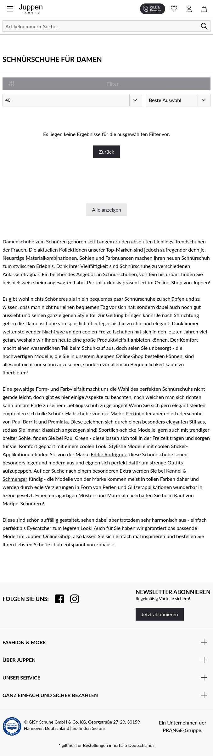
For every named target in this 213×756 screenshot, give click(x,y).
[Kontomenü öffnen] (189, 9)
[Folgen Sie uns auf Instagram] (71, 598)
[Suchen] (106, 26)
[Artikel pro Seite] (72, 100)
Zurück (106, 152)
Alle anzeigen (106, 210)
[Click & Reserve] (152, 8)
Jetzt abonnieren (159, 614)
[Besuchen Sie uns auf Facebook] (56, 598)
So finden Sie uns (88, 728)
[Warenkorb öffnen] (204, 9)
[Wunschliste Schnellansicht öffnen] (174, 9)
